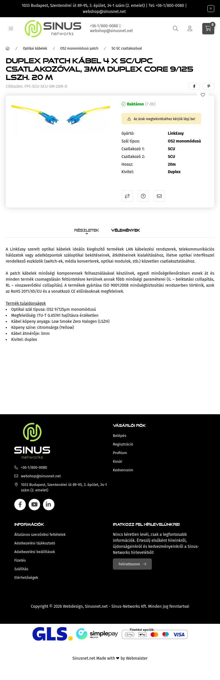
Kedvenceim (123, 470)
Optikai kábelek (35, 48)
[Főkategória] (8, 48)
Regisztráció (123, 444)
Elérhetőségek (26, 577)
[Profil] (190, 28)
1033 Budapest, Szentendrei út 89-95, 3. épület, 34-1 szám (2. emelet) (83, 5)
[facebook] (194, 86)
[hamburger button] (11, 28)
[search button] (175, 28)
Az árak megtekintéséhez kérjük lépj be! (164, 119)
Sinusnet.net (96, 606)
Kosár (117, 461)
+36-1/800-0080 (170, 5)
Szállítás (21, 569)
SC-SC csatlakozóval (126, 48)
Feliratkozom (129, 564)
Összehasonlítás (127, 196)
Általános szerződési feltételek (40, 534)
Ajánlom (159, 196)
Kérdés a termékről (143, 196)
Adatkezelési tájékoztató (34, 543)
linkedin (48, 504)
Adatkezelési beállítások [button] (34, 552)
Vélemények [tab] (125, 229)
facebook (20, 504)
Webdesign (73, 606)
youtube (34, 504)
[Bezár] (210, 8)
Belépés (119, 435)
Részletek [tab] (86, 229)
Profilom (120, 453)
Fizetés (20, 560)
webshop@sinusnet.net (104, 11)
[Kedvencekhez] (203, 94)
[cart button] (208, 28)
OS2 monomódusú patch (79, 48)
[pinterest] (208, 86)
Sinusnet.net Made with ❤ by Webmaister (110, 658)
